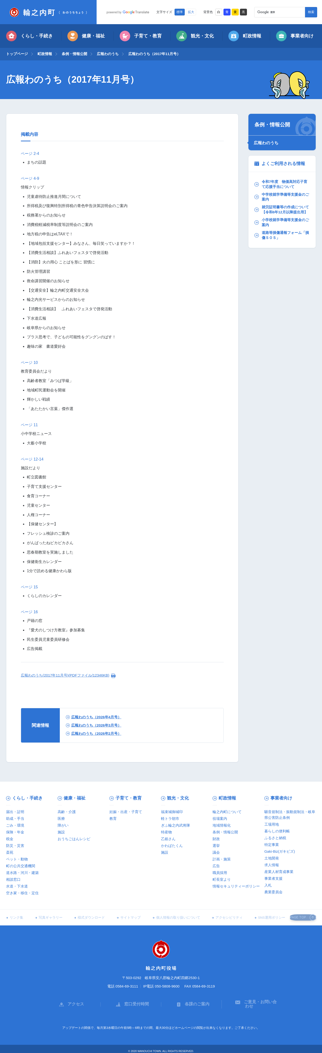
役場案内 (220, 818)
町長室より (222, 879)
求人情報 (271, 865)
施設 (61, 832)
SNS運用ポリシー (259, 917)
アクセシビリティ (218, 917)
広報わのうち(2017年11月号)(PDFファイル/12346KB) (67, 675)
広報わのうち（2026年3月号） (95, 725)
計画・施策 (222, 859)
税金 (9, 839)
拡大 (191, 12)
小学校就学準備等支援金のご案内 (281, 227)
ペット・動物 (17, 859)
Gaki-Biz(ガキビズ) (279, 851)
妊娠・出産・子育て (125, 812)
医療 (61, 818)
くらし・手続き (29, 36)
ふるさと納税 (275, 838)
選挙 (216, 846)
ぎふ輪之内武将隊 (175, 825)
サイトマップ (124, 917)
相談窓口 (13, 879)
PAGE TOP (301, 917)
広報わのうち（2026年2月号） (95, 733)
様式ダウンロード (87, 917)
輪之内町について (227, 812)
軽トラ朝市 (170, 818)
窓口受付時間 (131, 1001)
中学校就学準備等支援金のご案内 (281, 196)
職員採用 (220, 873)
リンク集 (16, 917)
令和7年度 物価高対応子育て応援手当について (280, 183)
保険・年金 (15, 832)
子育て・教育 (141, 36)
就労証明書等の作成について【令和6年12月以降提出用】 (281, 212)
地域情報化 (222, 825)
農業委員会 (273, 892)
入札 (268, 885)
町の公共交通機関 (20, 866)
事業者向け (295, 36)
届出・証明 (15, 812)
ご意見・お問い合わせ (252, 1001)
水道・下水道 (17, 886)
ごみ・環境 (15, 825)
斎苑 (9, 852)
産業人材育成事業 (278, 872)
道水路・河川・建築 (22, 873)
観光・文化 (195, 36)
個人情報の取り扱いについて (170, 917)
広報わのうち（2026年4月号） (95, 717)
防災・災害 (15, 846)
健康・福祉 (86, 36)
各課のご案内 (191, 1001)
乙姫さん (168, 839)
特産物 (166, 832)
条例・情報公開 (74, 54)
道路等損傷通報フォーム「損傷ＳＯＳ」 (279, 241)
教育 (113, 818)
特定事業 (271, 845)
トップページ (17, 54)
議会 (216, 852)
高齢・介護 (67, 812)
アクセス (70, 1001)
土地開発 (271, 858)
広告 (216, 866)
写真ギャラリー (48, 917)
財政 (216, 839)
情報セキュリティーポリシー (236, 886)
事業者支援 (273, 878)
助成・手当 (15, 818)
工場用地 (271, 824)
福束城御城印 (172, 812)
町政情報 (244, 36)
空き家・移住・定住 (22, 893)
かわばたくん (172, 846)
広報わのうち (108, 54)
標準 (179, 12)
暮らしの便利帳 (277, 831)
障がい (63, 825)
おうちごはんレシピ (74, 839)
